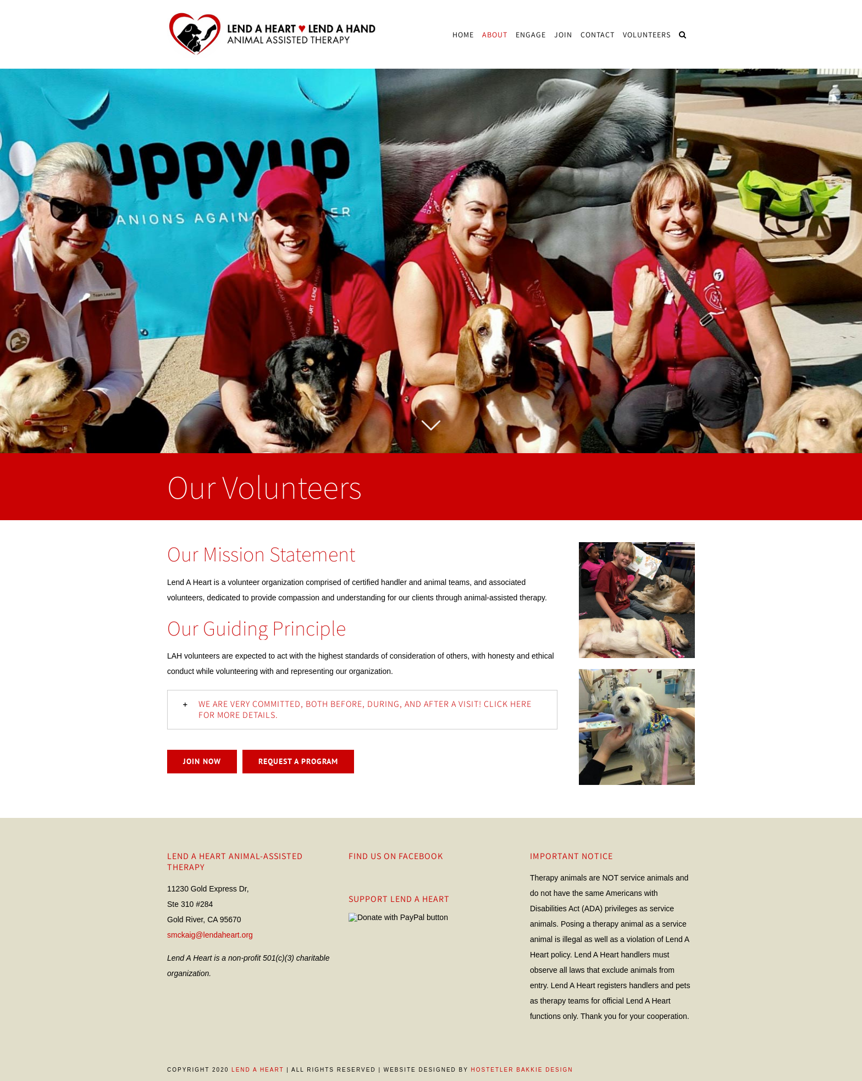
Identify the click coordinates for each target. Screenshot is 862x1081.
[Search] (683, 34)
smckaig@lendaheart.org (210, 934)
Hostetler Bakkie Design (522, 1070)
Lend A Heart (257, 1070)
